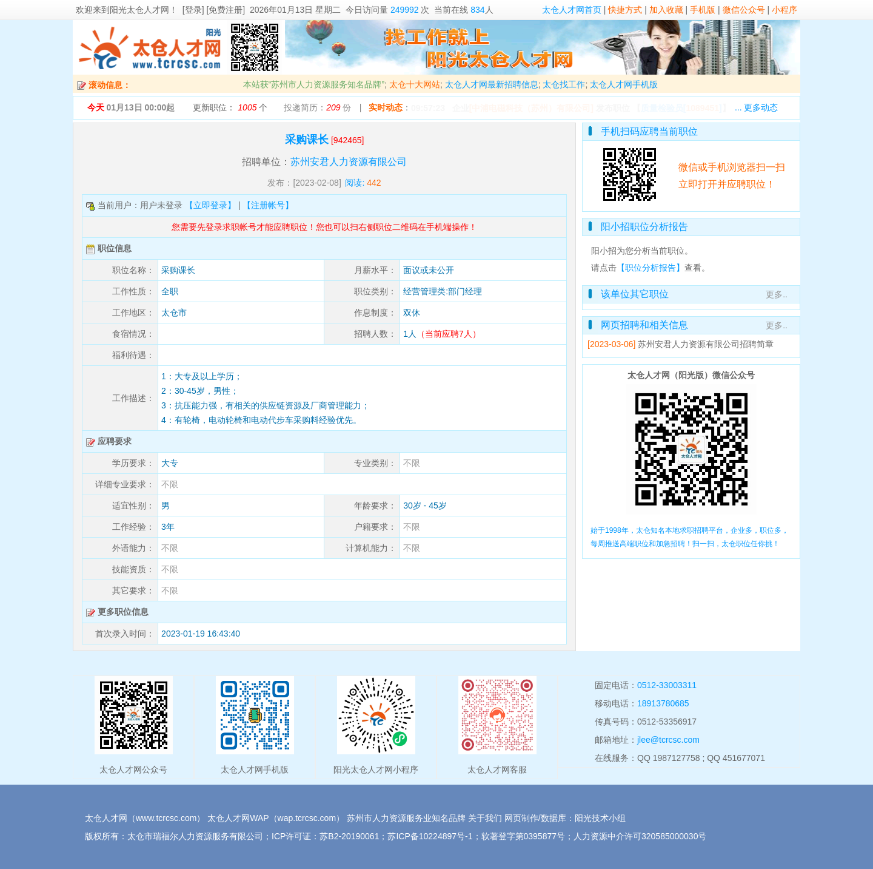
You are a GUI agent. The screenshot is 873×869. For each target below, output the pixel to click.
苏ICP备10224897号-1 (429, 836)
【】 (681, 108)
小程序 (784, 10)
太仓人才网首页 (571, 10)
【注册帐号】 (267, 205)
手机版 (702, 10)
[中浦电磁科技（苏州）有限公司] (531, 108)
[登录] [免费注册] (213, 10)
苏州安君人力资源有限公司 (348, 162)
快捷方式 (625, 10)
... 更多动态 (756, 107)
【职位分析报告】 (650, 267)
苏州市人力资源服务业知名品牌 (406, 818)
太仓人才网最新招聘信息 (491, 84)
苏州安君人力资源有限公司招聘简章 (706, 344)
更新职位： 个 (230, 107)
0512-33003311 (667, 685)
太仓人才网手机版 (624, 84)
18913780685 (663, 703)
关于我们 (485, 818)
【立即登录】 (210, 205)
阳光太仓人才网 (139, 10)
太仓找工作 (564, 84)
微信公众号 (744, 10)
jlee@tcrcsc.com (668, 740)
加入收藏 (666, 10)
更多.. (777, 294)
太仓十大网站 (414, 84)
